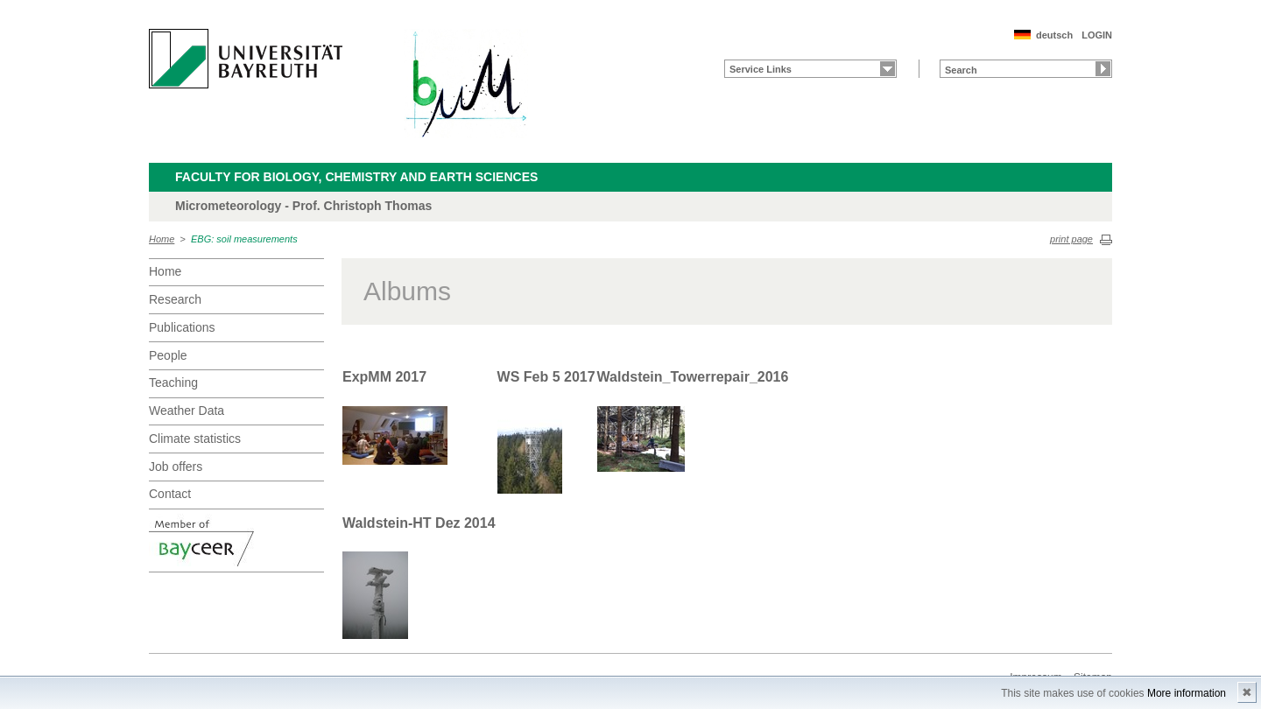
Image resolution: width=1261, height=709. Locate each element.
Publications (182, 327)
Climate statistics (195, 439)
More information (1186, 693)
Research (175, 299)
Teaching (173, 383)
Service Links (760, 69)
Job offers (175, 467)
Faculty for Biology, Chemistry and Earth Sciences (356, 177)
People (168, 355)
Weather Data (186, 411)
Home (161, 239)
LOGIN (1096, 35)
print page (1071, 239)
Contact (170, 494)
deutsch (1054, 35)
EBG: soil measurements (244, 239)
